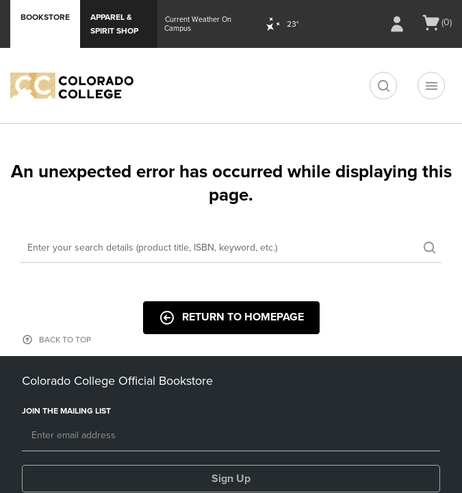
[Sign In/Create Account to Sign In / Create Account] (397, 24)
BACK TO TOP (65, 339)
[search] (383, 85)
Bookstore (45, 17)
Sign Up (231, 478)
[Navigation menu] (431, 85)
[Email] (231, 436)
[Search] (231, 248)
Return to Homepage (231, 317)
